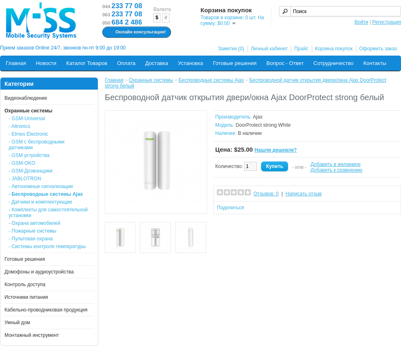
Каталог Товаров (86, 63)
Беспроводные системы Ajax (211, 80)
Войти (361, 22)
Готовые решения (235, 63)
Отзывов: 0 (266, 194)
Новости (46, 63)
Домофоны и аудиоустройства (39, 272)
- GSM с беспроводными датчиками (36, 144)
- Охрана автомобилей (34, 223)
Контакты (374, 63)
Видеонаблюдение (26, 98)
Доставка (156, 63)
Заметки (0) (231, 49)
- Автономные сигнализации (41, 186)
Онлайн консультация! (136, 32)
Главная (16, 63)
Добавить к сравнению (336, 170)
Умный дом (17, 322)
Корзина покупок (334, 49)
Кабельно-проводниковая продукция (46, 310)
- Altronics (19, 126)
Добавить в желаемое (335, 164)
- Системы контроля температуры (47, 246)
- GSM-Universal (27, 118)
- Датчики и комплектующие (40, 202)
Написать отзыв (304, 194)
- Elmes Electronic (28, 134)
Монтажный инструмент (32, 335)
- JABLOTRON (25, 178)
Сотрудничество (333, 63)
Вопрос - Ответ (285, 63)
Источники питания (26, 297)
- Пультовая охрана (31, 239)
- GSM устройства (29, 155)
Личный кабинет (269, 49)
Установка (190, 63)
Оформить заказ (378, 49)
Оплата (126, 63)
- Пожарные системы (32, 231)
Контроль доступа (25, 284)
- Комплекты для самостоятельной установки (48, 212)
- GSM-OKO (22, 163)
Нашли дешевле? (276, 150)
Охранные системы (28, 111)
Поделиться (230, 208)
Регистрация (386, 22)
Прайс (301, 49)
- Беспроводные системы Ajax (46, 194)
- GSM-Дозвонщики (30, 171)
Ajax (257, 117)
